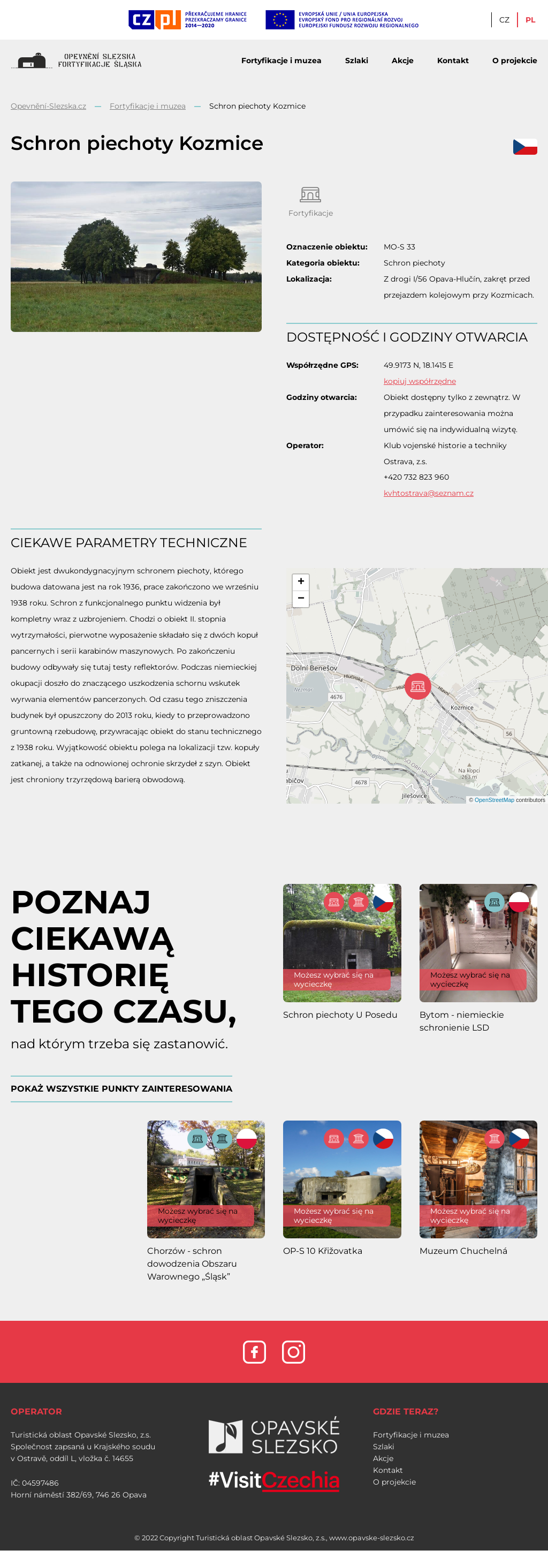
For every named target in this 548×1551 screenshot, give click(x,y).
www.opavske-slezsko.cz (371, 1537)
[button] (301, 582)
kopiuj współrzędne (420, 381)
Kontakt (453, 60)
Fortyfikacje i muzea (281, 60)
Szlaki (356, 60)
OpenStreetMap (494, 800)
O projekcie (514, 60)
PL (530, 20)
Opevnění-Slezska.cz (48, 106)
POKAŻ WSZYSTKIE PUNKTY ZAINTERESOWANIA (121, 1089)
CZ (504, 20)
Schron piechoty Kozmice (257, 106)
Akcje (403, 60)
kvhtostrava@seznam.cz (429, 493)
